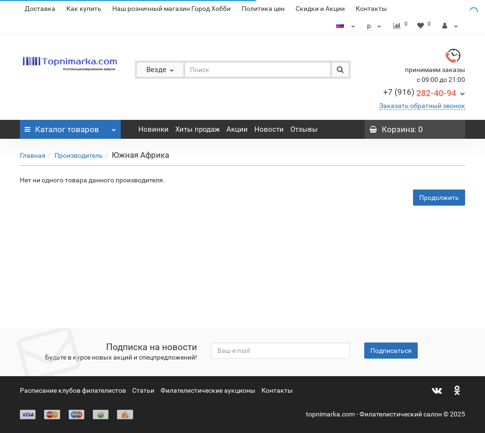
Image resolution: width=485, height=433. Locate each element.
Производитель (78, 155)
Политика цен (263, 8)
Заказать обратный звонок (422, 105)
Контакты (371, 8)
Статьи (143, 390)
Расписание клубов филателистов (73, 390)
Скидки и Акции (320, 8)
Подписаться (391, 350)
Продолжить (439, 197)
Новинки (153, 129)
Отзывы (304, 129)
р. (375, 25)
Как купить (83, 8)
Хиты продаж (197, 129)
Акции (237, 129)
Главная (32, 155)
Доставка (40, 8)
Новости (269, 129)
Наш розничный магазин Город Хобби (171, 8)
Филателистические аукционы (208, 390)
